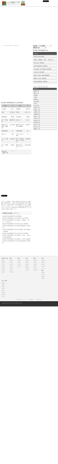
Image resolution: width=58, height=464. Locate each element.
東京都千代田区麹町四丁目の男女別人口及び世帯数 (15, 218)
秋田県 (3, 268)
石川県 (19, 264)
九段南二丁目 (37, 109)
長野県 (27, 262)
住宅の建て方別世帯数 (39, 72)
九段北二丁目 (37, 118)
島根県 (43, 262)
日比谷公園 (36, 101)
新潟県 (19, 260)
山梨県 (27, 260)
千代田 (35, 103)
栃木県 (11, 262)
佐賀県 (3, 284)
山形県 (3, 270)
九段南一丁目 (37, 107)
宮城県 (3, 266)
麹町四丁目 (16, 45)
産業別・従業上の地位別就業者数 (41, 75)
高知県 (43, 278)
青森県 (3, 262)
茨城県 (11, 260)
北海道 (3, 260)
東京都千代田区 (9, 45)
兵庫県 (35, 266)
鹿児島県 (4, 294)
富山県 (19, 262)
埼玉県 (11, 266)
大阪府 (35, 264)
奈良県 (35, 268)
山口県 (43, 268)
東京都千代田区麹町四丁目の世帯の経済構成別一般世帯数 (16, 241)
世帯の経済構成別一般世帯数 (40, 81)
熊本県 (3, 288)
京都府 (35, 262)
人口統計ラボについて (21, 299)
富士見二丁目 (37, 126)
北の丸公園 (36, 105)
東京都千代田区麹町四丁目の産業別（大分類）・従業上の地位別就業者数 (16, 236)
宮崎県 (3, 292)
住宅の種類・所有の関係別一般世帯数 (42, 69)
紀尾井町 (36, 95)
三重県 (27, 270)
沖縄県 (3, 296)
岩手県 (3, 264)
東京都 (11, 270)
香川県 (43, 274)
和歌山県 (35, 270)
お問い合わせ (39, 299)
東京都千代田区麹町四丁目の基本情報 (11, 216)
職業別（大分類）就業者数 (40, 78)
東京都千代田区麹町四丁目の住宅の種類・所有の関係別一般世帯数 (16, 230)
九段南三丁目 (37, 112)
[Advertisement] (18, 24)
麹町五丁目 (36, 91)
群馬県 (11, 264)
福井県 (19, 266)
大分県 (3, 290)
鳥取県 (43, 260)
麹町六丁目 (36, 93)
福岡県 (3, 283)
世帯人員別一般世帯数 (39, 62)
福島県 (3, 272)
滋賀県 (35, 260)
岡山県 (43, 264)
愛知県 (27, 268)
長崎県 (3, 286)
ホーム (2, 45)
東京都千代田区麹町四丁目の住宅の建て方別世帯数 (15, 233)
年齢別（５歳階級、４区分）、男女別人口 (43, 59)
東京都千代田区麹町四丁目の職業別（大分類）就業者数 (16, 239)
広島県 (43, 266)
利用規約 (31, 299)
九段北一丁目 (37, 116)
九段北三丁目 (37, 120)
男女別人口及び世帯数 (39, 56)
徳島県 (43, 272)
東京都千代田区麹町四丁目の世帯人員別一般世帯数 (15, 223)
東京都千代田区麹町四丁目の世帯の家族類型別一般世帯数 (16, 226)
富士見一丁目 (37, 124)
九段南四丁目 (37, 114)
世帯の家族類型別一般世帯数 (40, 66)
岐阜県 (27, 264)
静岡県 (27, 266)
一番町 (35, 97)
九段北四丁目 (37, 122)
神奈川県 (12, 272)
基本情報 (36, 53)
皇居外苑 (36, 99)
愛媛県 (43, 276)
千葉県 (11, 268)
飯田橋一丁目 (37, 128)
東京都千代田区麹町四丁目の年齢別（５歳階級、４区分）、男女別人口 (15, 221)
